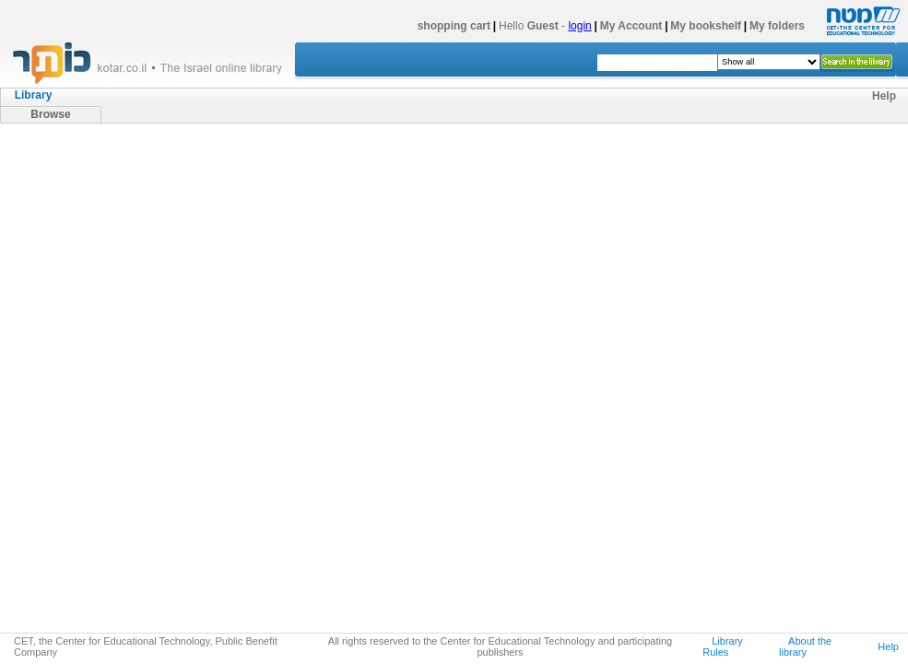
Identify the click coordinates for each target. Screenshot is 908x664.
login (579, 25)
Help (884, 95)
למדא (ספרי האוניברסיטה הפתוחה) (148, 611)
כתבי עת (82, 589)
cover (370, 157)
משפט (78, 545)
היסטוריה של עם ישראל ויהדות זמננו (149, 213)
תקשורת (101, 412)
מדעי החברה (93, 257)
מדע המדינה (111, 368)
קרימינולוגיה (110, 522)
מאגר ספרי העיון (68, 146)
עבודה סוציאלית (119, 434)
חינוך (92, 323)
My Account (631, 25)
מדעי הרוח (88, 235)
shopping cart (454, 25)
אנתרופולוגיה (112, 478)
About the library (805, 646)
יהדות (76, 190)
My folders (777, 25)
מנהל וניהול (108, 390)
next (694, 159)
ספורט (96, 456)
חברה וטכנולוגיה (120, 500)
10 (674, 159)
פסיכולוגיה (106, 301)
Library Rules (722, 646)
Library (34, 95)
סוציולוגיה (104, 279)
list (334, 157)
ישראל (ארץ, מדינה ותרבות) (129, 168)
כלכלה (96, 345)
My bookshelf (705, 25)
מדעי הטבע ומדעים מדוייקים (131, 567)
